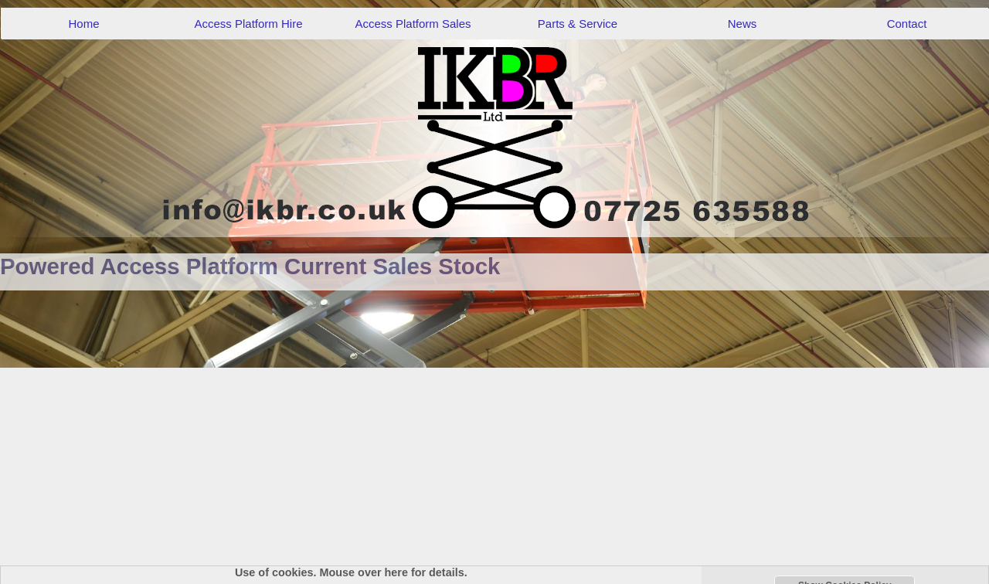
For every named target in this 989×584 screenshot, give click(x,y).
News (742, 23)
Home (83, 23)
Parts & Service (577, 23)
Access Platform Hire (248, 23)
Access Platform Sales (413, 23)
